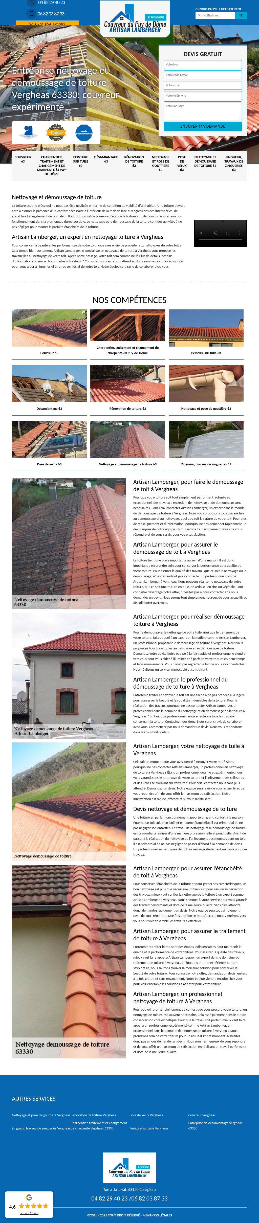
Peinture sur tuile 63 (80, 161)
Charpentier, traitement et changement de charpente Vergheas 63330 (99, 1125)
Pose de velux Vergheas (146, 1115)
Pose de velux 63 (182, 163)
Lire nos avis (29, 1213)
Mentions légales (157, 1215)
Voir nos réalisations (47, 24)
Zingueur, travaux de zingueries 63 (233, 163)
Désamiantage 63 (106, 159)
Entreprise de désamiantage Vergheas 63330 (215, 1125)
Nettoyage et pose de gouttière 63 (160, 163)
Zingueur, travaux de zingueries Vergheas (41, 1128)
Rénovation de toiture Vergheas (93, 1115)
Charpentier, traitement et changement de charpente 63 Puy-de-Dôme (52, 165)
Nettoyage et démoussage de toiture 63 (205, 161)
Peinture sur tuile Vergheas (149, 1128)
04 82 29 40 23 (109, 1198)
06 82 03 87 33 (45, 14)
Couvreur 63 (23, 159)
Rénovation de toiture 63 (134, 161)
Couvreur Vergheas (202, 1115)
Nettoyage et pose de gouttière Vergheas (41, 1115)
